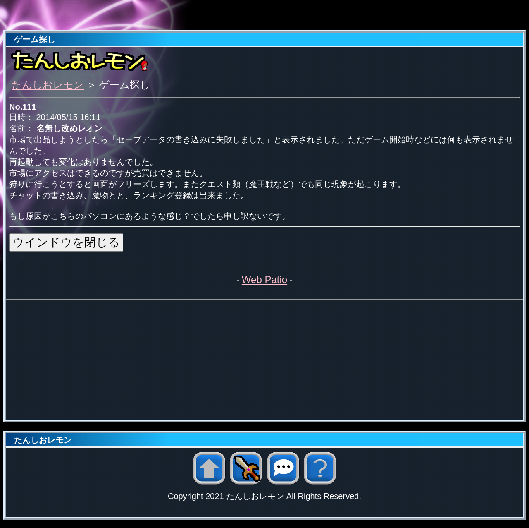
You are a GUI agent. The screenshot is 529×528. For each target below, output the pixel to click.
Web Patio (264, 279)
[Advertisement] (264, 15)
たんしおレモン (48, 84)
